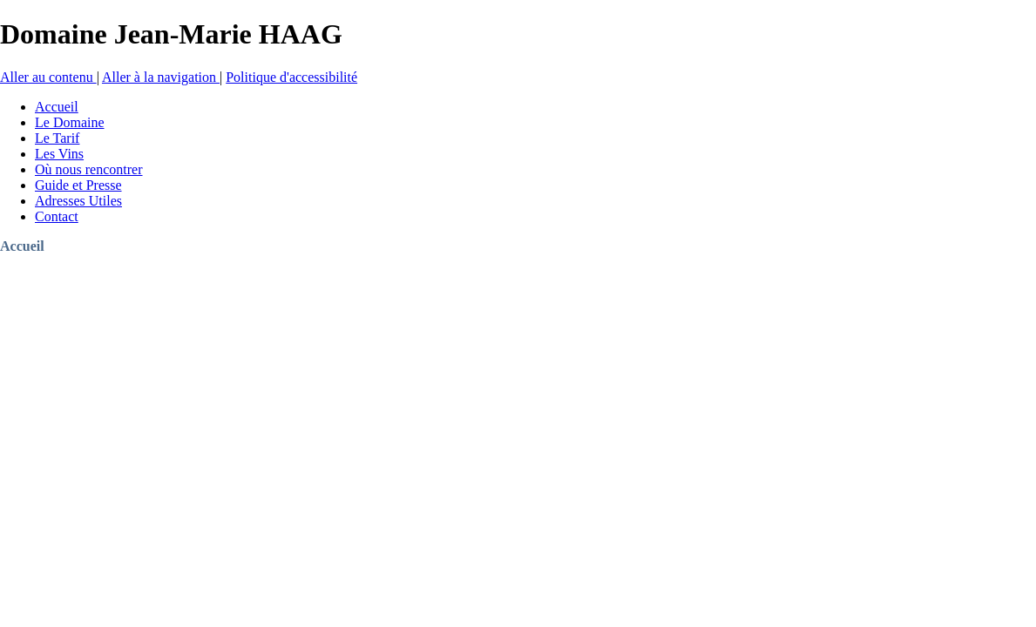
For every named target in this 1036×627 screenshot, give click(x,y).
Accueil (22, 246)
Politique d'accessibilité (291, 77)
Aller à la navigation (161, 77)
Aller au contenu (48, 77)
